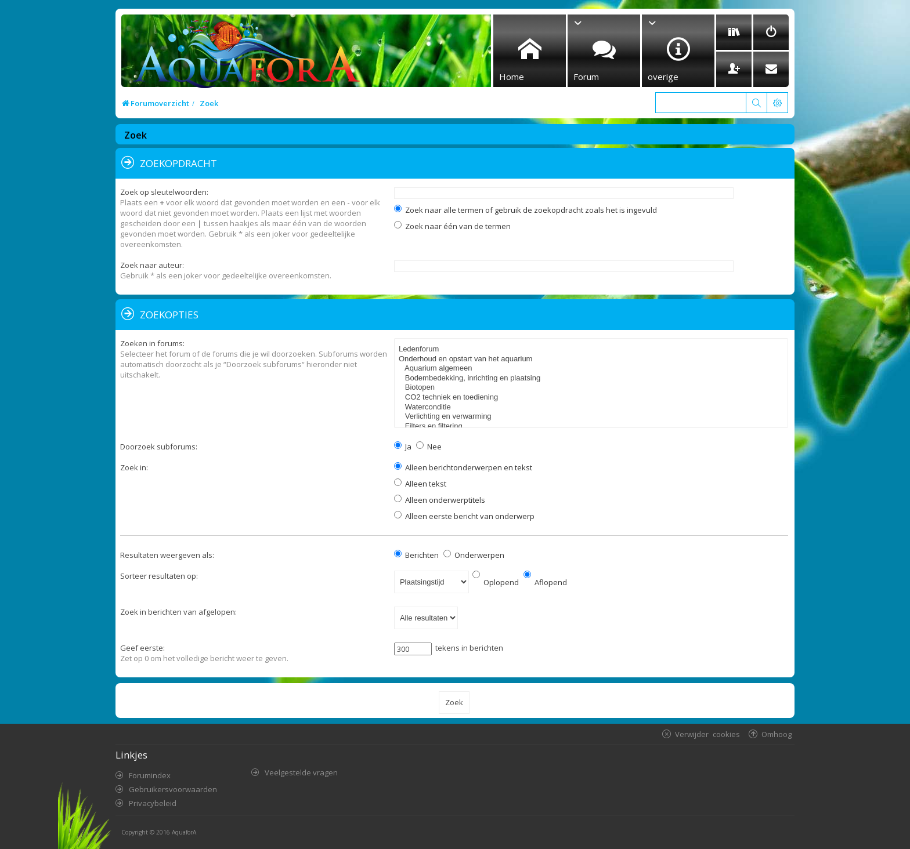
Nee (429, 446)
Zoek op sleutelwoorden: (164, 192)
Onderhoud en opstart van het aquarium (593, 359)
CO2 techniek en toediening (593, 397)
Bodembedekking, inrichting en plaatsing (593, 378)
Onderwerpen (473, 555)
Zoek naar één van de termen (452, 226)
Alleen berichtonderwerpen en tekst (463, 467)
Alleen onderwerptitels (439, 500)
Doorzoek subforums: (158, 446)
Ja (402, 446)
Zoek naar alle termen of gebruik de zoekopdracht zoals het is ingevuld (525, 210)
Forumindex (150, 775)
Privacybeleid (152, 803)
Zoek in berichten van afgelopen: (178, 612)
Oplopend (495, 582)
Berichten (416, 555)
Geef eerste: (142, 648)
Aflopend (545, 582)
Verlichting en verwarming (593, 417)
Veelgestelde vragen (301, 772)
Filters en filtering (593, 426)
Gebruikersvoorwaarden (173, 789)
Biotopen (593, 388)
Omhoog (776, 734)
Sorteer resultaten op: (159, 576)
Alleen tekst (420, 483)
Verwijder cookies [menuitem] (707, 734)
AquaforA (184, 832)
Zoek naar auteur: (152, 265)
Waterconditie (593, 407)
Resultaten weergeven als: (167, 555)
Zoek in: (134, 467)
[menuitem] (734, 32)
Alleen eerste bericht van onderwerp (464, 516)
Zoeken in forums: (152, 343)
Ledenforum (593, 349)
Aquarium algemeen (593, 368)
